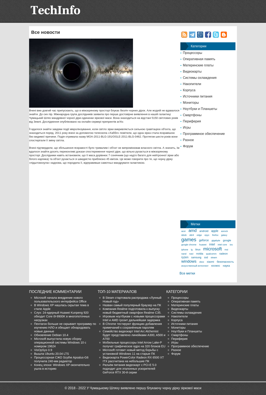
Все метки (187, 273)
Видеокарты (192, 71)
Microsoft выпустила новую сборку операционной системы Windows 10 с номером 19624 (60, 342)
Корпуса (189, 90)
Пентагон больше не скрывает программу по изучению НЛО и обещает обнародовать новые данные (65, 327)
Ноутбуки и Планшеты (200, 109)
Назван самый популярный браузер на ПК (132, 305)
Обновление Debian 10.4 (51, 335)
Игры (187, 127)
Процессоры (192, 53)
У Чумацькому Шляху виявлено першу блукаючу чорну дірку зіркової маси (144, 388)
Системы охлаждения (200, 77)
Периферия (192, 121)
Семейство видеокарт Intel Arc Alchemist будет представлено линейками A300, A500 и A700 (134, 335)
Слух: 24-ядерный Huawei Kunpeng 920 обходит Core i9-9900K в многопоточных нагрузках (62, 316)
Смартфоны (192, 115)
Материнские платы (198, 65)
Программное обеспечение (204, 133)
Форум (188, 146)
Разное (188, 140)
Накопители (192, 84)
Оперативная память (199, 59)
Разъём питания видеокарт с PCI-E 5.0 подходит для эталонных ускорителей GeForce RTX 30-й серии (129, 368)
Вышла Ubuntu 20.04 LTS (51, 353)
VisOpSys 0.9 (43, 350)
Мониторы (191, 102)
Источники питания (197, 96)
